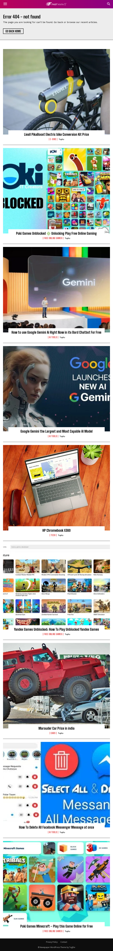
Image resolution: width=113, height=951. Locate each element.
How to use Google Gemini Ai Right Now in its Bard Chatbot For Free (56, 332)
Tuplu (61, 139)
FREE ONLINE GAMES (53, 238)
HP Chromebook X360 (56, 530)
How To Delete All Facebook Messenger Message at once (56, 827)
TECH (53, 535)
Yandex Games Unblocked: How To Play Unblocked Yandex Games (56, 629)
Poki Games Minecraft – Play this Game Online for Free (56, 926)
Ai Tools (53, 337)
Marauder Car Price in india (56, 728)
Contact (63, 942)
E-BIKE (53, 139)
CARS (53, 733)
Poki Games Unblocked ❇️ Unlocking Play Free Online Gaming (56, 233)
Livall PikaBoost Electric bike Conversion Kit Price (56, 134)
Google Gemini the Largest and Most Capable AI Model (56, 431)
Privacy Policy (52, 942)
